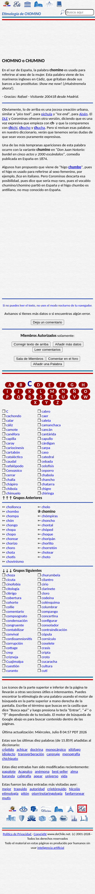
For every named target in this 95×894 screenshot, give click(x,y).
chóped (47, 529)
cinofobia (13, 584)
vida (64, 776)
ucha (39, 127)
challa (10, 479)
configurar (49, 620)
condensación (16, 620)
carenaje (53, 754)
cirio (45, 584)
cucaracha (49, 661)
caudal (11, 461)
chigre (46, 488)
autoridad (37, 789)
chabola (48, 475)
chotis (10, 557)
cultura (47, 666)
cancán (47, 429)
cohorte (12, 602)
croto (46, 657)
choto (46, 557)
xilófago (74, 749)
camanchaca (51, 425)
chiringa (48, 493)
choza (10, 575)
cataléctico (14, 457)
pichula (46, 114)
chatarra (48, 484)
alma (74, 771)
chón (10, 520)
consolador (50, 625)
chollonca (13, 507)
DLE (5, 118)
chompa (12, 516)
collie (10, 607)
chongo (11, 525)
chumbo (74, 167)
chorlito (47, 543)
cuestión (12, 666)
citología (12, 588)
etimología (10, 793)
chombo (12, 511)
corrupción (14, 643)
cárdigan (48, 443)
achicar (22, 749)
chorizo (11, 543)
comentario (15, 611)
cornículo (49, 639)
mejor (6, 789)
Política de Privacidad (17, 834)
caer (45, 416)
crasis (46, 648)
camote (12, 429)
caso (45, 452)
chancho (48, 479)
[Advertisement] (47, 39)
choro (10, 548)
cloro (45, 593)
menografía (71, 754)
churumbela (51, 575)
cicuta (10, 579)
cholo (46, 507)
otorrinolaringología (47, 793)
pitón (25, 793)
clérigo (11, 593)
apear (38, 776)
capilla (11, 438)
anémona (42, 771)
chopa (10, 529)
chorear (12, 538)
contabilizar (15, 629)
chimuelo (13, 493)
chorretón (49, 548)
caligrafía (24, 776)
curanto (12, 670)
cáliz (9, 425)
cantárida (49, 434)
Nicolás (74, 789)
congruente (15, 625)
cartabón (13, 452)
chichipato (10, 758)
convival (12, 634)
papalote (9, 771)
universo (51, 776)
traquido (20, 789)
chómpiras (50, 516)
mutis (6, 798)
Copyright (40, 834)
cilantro (47, 579)
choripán (48, 538)
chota (10, 552)
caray (10, 443)
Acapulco (25, 771)
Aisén (83, 114)
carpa (46, 447)
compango (50, 611)
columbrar (50, 607)
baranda (8, 776)
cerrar (10, 475)
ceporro (48, 470)
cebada (47, 461)
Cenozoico (14, 470)
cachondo (13, 416)
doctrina (36, 749)
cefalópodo (14, 466)
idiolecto (8, 754)
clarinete (48, 588)
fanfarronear (75, 793)
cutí (44, 670)
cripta (46, 652)
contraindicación (54, 629)
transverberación (31, 754)
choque (47, 534)
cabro (46, 411)
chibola (11, 488)
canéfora (13, 434)
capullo (47, 438)
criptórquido (56, 789)
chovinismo (15, 561)
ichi (12, 127)
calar (9, 420)
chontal (47, 525)
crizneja (12, 657)
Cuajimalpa (14, 661)
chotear (47, 552)
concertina (50, 616)
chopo (11, 534)
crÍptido (8, 749)
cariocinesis (15, 447)
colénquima (51, 602)
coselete (48, 643)
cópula (47, 634)
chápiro (12, 484)
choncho (48, 520)
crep (9, 652)
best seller (60, 771)
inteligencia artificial (50, 848)
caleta (46, 420)
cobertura (13, 598)
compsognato (16, 616)
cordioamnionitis (19, 639)
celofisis (48, 466)
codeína (48, 598)
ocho (24, 127)
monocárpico (56, 749)
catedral (48, 457)
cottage (11, 648)
